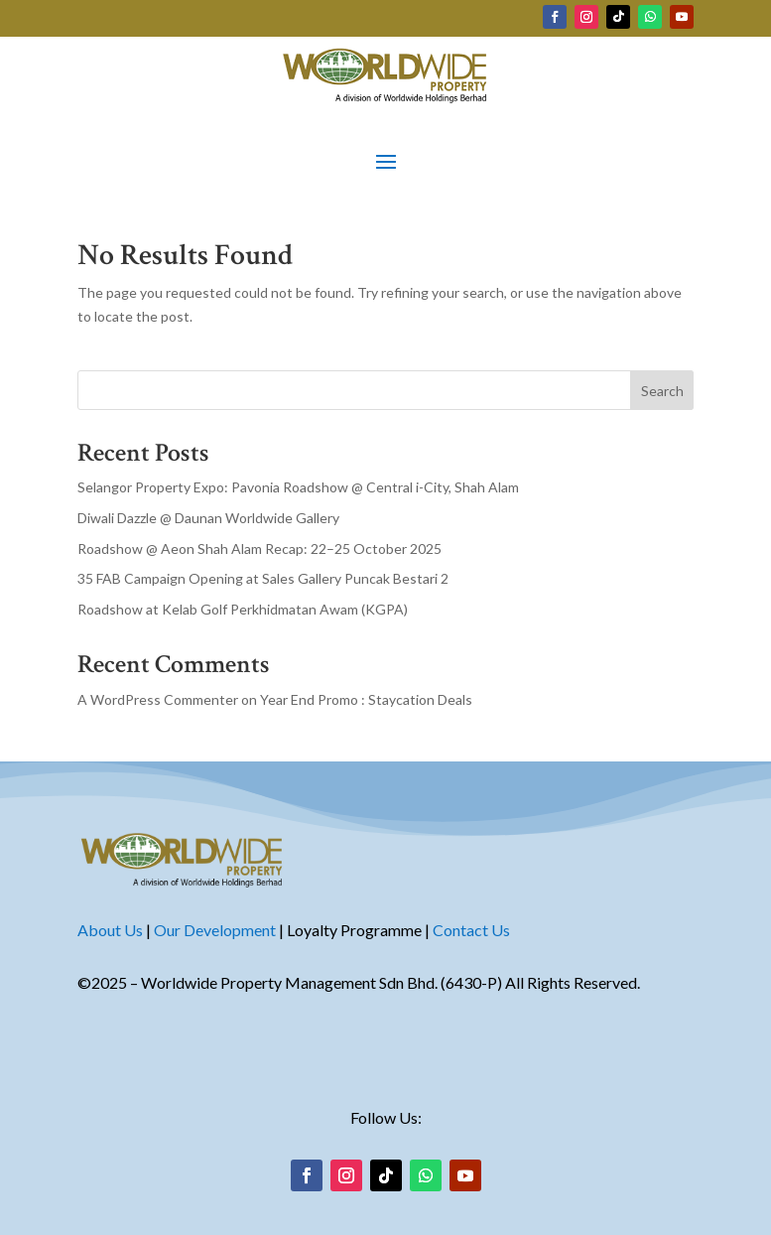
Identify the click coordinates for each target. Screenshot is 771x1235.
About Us (110, 929)
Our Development (215, 929)
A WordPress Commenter (157, 699)
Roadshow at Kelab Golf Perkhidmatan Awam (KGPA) (242, 609)
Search (662, 390)
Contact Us (471, 929)
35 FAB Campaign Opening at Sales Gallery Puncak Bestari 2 (263, 578)
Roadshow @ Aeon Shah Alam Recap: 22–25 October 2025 (259, 548)
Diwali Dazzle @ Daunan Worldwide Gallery (208, 517)
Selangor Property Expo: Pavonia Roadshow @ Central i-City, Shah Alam (298, 487)
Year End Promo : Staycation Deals (366, 699)
